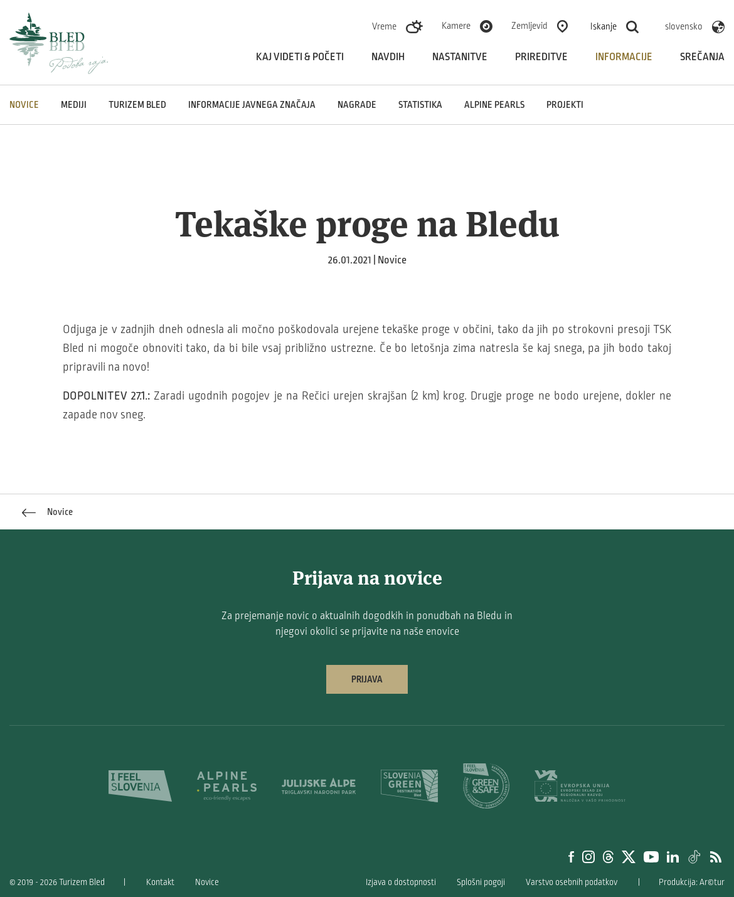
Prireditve (541, 57)
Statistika (420, 105)
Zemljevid (529, 26)
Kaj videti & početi (300, 57)
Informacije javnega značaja (252, 105)
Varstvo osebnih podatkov (571, 882)
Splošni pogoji (481, 882)
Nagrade (357, 105)
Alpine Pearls (494, 105)
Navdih (388, 57)
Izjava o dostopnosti (401, 882)
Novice (24, 105)
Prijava (367, 679)
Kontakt (160, 882)
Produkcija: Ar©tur (692, 882)
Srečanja (702, 57)
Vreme (384, 26)
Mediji (74, 105)
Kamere (456, 26)
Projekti (564, 105)
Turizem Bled (137, 105)
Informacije (623, 57)
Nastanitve (459, 57)
